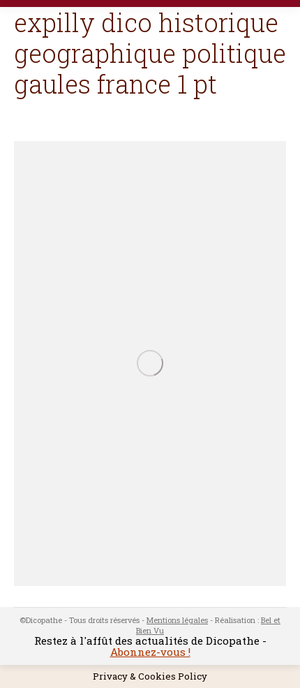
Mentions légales (177, 620)
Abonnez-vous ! (150, 652)
